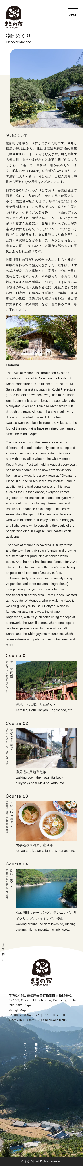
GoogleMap (17, 1010)
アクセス (58, 1047)
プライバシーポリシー (25, 1054)
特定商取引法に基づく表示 (36, 1046)
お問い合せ (47, 1045)
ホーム (3, 945)
